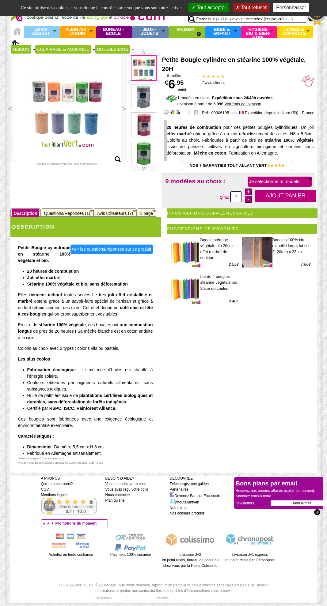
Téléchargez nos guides (189, 484)
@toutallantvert (185, 502)
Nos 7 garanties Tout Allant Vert (237, 165)
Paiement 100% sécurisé (130, 554)
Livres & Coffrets (294, 32)
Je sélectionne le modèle (274, 181)
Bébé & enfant (221, 32)
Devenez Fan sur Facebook (195, 496)
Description (25, 213)
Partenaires (179, 489)
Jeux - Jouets (149, 32)
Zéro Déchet (41, 32)
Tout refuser (251, 7)
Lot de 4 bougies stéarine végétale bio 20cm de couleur (218, 282)
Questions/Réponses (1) (67, 213)
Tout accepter (209, 7)
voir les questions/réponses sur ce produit (111, 249)
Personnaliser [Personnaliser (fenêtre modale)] (291, 7)
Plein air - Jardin (77, 32)
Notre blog (178, 508)
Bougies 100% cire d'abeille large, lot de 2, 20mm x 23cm (290, 246)
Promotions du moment (76, 523)
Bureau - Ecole (113, 32)
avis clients (213, 82)
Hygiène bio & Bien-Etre (258, 32)
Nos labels (161, 598)
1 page (146, 213)
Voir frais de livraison (242, 104)
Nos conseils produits (187, 513)
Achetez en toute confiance (71, 554)
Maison (185, 30)
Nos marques (104, 598)
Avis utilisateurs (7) (115, 213)
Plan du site (115, 500)
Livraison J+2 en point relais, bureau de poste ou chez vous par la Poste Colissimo (190, 560)
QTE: (225, 197)
